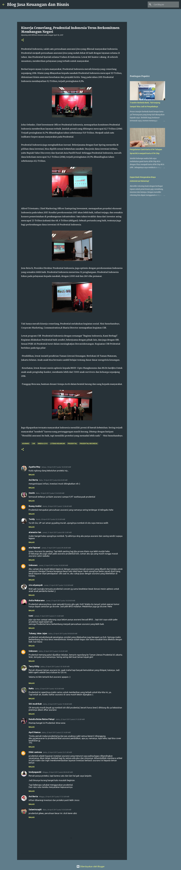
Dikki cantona (35, 752)
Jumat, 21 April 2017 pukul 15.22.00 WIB (58, 585)
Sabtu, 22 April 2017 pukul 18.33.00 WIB (49, 688)
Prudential (72, 443)
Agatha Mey (34, 467)
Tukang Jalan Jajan (38, 633)
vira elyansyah (36, 585)
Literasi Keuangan (57, 443)
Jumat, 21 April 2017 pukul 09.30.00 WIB (56, 548)
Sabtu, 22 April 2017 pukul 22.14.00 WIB (55, 732)
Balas (32, 475)
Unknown (33, 565)
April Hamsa (34, 732)
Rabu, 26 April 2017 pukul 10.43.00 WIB (57, 809)
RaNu (31, 688)
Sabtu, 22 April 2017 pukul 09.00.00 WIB (62, 633)
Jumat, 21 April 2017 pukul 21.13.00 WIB (48, 616)
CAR (33, 443)
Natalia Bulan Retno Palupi (42, 719)
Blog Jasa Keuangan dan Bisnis (38, 4)
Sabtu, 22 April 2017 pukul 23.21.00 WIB (57, 752)
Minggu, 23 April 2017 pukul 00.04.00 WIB (57, 772)
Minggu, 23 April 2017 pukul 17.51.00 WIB (54, 796)
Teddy (32, 519)
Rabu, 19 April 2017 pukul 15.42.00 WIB (50, 493)
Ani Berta (33, 480)
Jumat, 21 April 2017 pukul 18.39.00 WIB (60, 600)
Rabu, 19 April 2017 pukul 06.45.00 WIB (53, 480)
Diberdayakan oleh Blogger (91, 866)
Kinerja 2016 (43, 443)
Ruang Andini (35, 506)
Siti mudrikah (35, 704)
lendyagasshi (35, 772)
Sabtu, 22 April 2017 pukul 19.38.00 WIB (57, 704)
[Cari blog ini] (166, 5)
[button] (22, 40)
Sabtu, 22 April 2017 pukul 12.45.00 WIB (52, 651)
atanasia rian (35, 532)
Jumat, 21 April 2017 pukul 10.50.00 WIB (53, 565)
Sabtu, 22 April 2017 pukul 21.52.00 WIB (70, 719)
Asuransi (25, 443)
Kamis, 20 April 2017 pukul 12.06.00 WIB (57, 506)
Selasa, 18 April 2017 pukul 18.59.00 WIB (56, 467)
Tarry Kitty (34, 666)
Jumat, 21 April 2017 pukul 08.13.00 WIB (56, 532)
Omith (32, 493)
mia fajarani (34, 547)
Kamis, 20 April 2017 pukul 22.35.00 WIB (50, 519)
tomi (31, 616)
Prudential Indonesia (88, 443)
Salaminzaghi (35, 809)
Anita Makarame (37, 600)
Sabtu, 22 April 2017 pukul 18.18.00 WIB (54, 666)
